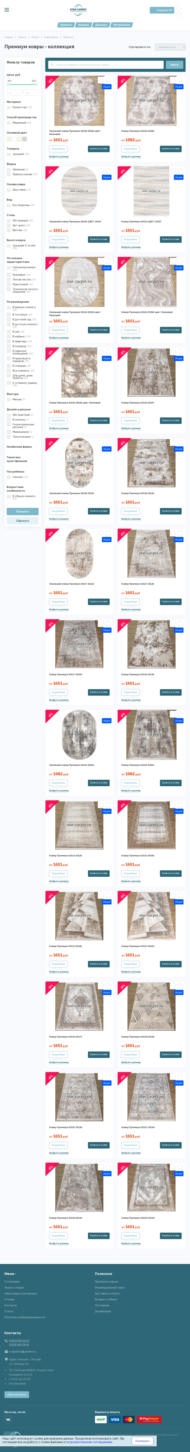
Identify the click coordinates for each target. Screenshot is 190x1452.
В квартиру (19, 341)
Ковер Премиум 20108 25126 (137, 1036)
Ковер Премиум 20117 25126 (137, 584)
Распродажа (121, 24)
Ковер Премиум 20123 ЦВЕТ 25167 (141, 221)
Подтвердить (142, 1441)
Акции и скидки (14, 1287)
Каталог (66, 24)
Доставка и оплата (107, 1293)
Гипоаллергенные (21, 268)
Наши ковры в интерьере (20, 1293)
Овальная (17, 169)
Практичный (20, 284)
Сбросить (22, 520)
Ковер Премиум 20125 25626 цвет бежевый (74, 402)
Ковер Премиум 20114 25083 (137, 855)
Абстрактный (20, 415)
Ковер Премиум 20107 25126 (65, 1127)
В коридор (19, 346)
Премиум (68, 37)
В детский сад (22, 319)
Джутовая (19, 189)
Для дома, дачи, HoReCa (20, 376)
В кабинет (19, 336)
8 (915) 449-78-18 (19, 1344)
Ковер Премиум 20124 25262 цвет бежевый (147, 312)
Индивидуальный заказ (110, 1287)
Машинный (19, 122)
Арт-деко (18, 225)
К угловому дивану (22, 384)
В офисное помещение (20, 352)
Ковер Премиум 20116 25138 (137, 674)
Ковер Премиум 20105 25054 (138, 1218)
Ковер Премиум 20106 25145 (65, 1218)
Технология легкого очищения (22, 290)
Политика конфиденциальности (24, 1317)
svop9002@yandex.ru (22, 1351)
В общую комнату (21, 497)
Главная (8, 37)
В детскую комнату (22, 325)
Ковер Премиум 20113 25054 (137, 946)
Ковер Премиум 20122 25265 (137, 131)
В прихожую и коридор (18, 359)
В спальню (19, 366)
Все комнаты (21, 370)
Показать (22, 511)
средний (18, 154)
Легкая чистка (21, 279)
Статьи (9, 1311)
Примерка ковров (106, 1281)
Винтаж (17, 230)
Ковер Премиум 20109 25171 (65, 1036)
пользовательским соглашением (89, 1442)
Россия (35, 37)
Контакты (10, 1305)
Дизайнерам (103, 1311)
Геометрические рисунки (20, 425)
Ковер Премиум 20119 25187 (137, 402)
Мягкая (16, 399)
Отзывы (9, 1299)
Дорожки (101, 24)
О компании (11, 1281)
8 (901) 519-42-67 (19, 1340)
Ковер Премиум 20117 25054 (65, 674)
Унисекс (17, 477)
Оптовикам (102, 1305)
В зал (15, 331)
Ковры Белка (51, 37)
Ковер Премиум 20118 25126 (137, 493)
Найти (174, 64)
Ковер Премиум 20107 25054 (138, 1127)
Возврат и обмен (106, 1299)
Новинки (83, 24)
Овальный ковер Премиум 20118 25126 (71, 493)
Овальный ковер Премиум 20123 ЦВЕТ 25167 (75, 221)
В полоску (18, 419)
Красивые (19, 274)
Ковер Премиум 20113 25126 (65, 946)
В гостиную (19, 314)
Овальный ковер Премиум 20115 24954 (71, 765)
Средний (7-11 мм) (21, 246)
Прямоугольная (22, 174)
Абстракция (20, 220)
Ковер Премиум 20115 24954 (137, 765)
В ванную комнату (21, 308)
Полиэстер (19, 107)
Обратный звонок (16, 1394)
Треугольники (20, 436)
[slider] (8, 84)
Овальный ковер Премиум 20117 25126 (71, 584)
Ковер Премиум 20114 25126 (65, 855)
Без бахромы (21, 205)
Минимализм (19, 432)
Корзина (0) (164, 10)
